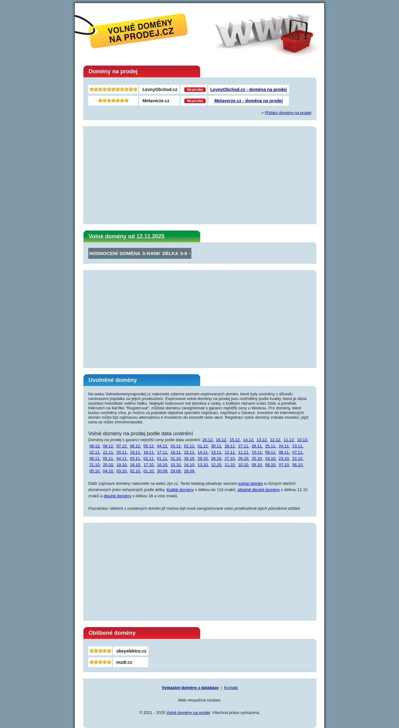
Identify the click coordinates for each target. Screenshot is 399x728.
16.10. (162, 464)
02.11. (149, 458)
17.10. (149, 464)
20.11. (121, 452)
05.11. (108, 458)
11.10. (230, 464)
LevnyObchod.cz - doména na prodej (248, 89)
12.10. (216, 464)
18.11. (149, 452)
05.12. (149, 446)
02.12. (189, 446)
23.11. (297, 446)
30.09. (162, 471)
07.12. (121, 446)
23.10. (284, 458)
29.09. (176, 471)
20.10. (108, 464)
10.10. (243, 464)
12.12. (275, 439)
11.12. (289, 439)
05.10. (95, 471)
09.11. (270, 452)
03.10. (121, 471)
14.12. (248, 439)
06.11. (95, 458)
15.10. (176, 464)
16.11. (176, 452)
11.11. (243, 452)
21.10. (95, 464)
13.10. (203, 464)
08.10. (270, 464)
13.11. (216, 452)
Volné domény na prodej (188, 712)
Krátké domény (180, 489)
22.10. (297, 458)
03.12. (176, 446)
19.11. (135, 452)
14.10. (189, 464)
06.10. (297, 464)
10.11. (257, 452)
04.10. (108, 471)
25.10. (257, 458)
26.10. (243, 458)
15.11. (189, 452)
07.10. (284, 464)
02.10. (135, 471)
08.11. (284, 452)
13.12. (262, 439)
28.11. (230, 446)
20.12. (208, 439)
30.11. (216, 446)
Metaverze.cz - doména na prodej (248, 100)
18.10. (135, 464)
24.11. (284, 446)
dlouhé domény (117, 496)
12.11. (230, 452)
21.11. (108, 452)
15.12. (235, 439)
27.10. (230, 458)
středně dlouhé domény (259, 489)
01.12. (203, 446)
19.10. (121, 464)
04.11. (121, 458)
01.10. (149, 471)
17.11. (162, 452)
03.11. (135, 458)
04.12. (162, 446)
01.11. (162, 458)
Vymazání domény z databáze (190, 687)
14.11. (203, 452)
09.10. (257, 464)
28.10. (216, 458)
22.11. (95, 452)
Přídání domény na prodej (288, 112)
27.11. (243, 446)
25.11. (270, 446)
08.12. (108, 446)
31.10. (176, 458)
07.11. (297, 452)
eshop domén (250, 483)
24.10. (270, 458)
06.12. (135, 446)
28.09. (189, 471)
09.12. (95, 446)
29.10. (203, 458)
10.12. (302, 439)
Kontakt (231, 687)
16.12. (221, 439)
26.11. (257, 446)
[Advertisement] (199, 175)
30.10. (189, 458)
